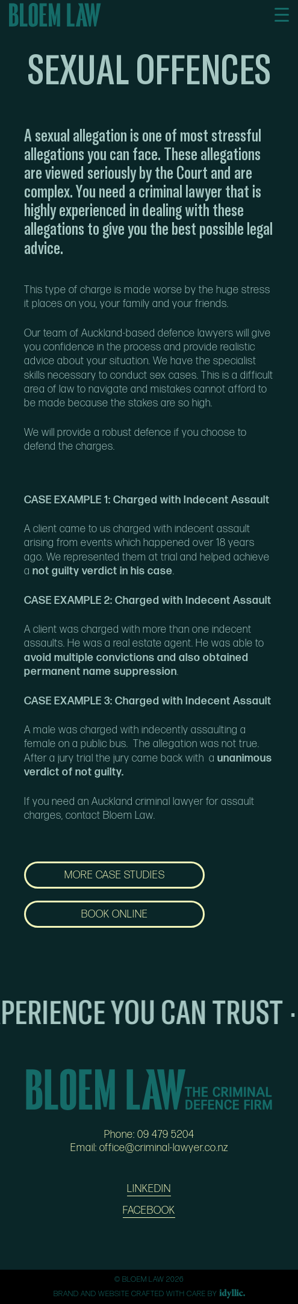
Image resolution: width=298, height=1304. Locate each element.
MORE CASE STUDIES (114, 875)
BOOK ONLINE (114, 914)
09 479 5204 (165, 1134)
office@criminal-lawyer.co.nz (163, 1147)
